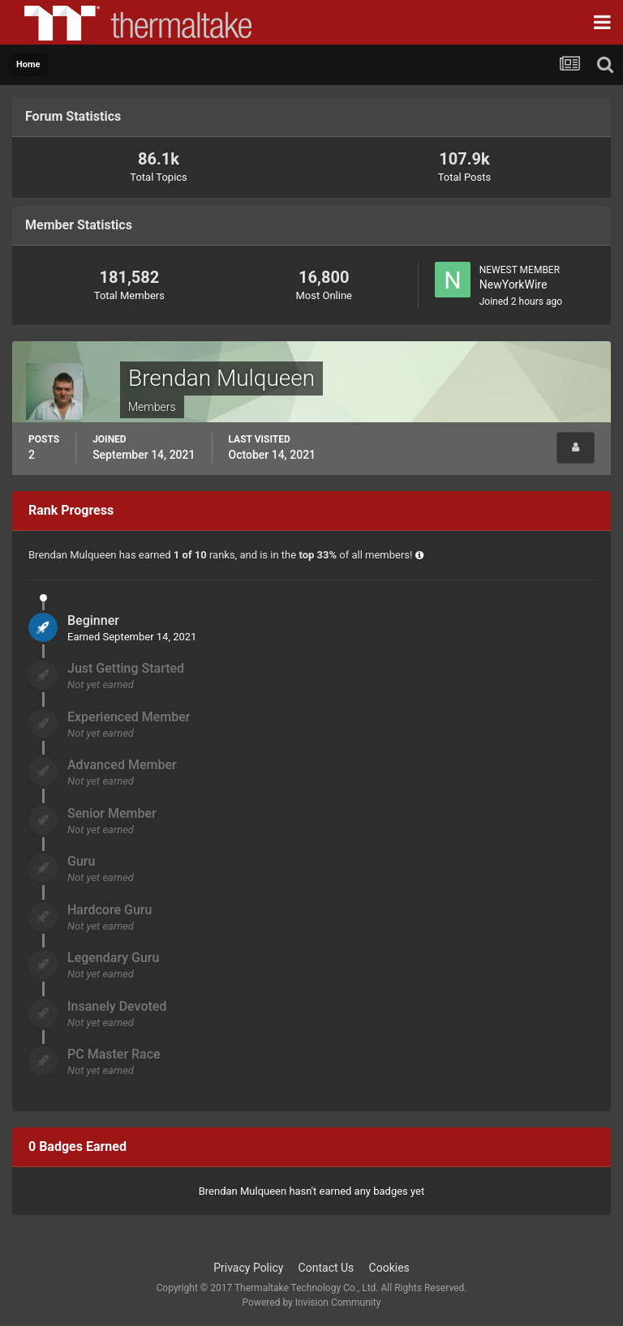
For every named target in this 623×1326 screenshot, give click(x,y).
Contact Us (326, 1267)
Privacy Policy (248, 1267)
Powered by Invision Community (312, 1302)
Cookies (389, 1267)
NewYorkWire (513, 284)
